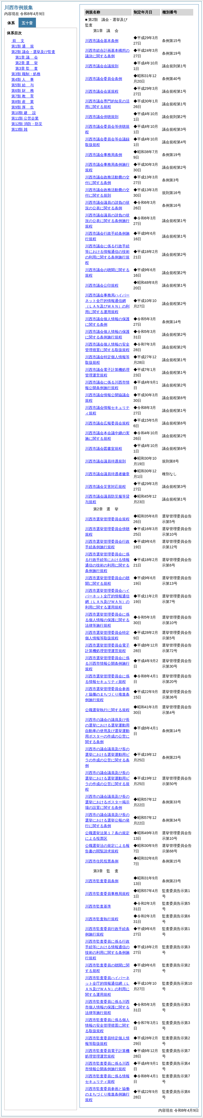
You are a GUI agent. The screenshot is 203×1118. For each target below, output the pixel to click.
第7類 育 (22, 96)
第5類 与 (22, 85)
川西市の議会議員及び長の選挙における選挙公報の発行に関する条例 (107, 820)
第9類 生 (22, 107)
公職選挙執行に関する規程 (107, 710)
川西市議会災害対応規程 (105, 486)
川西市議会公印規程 (101, 285)
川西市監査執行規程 (101, 919)
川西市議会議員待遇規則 (105, 461)
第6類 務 (22, 90)
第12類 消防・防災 (26, 124)
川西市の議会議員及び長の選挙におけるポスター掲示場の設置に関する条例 (107, 802)
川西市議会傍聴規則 (101, 117)
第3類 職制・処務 (25, 74)
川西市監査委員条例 (101, 881)
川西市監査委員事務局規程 (107, 893)
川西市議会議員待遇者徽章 (107, 474)
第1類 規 (22, 46)
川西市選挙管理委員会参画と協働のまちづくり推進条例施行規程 (107, 694)
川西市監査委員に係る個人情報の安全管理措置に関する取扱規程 (107, 1025)
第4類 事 (22, 79)
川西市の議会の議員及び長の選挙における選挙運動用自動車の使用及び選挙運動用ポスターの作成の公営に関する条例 (107, 731)
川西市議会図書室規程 (103, 448)
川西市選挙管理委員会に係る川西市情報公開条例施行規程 (107, 663)
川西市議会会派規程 (101, 91)
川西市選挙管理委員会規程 (107, 519)
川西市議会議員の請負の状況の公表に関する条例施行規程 (107, 220)
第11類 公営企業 (25, 118)
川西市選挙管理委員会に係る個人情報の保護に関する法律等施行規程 (107, 620)
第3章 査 (26, 68)
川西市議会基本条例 (101, 41)
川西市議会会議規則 (101, 66)
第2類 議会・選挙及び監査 (33, 52)
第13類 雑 (19, 129)
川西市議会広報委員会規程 (107, 423)
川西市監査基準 (98, 906)
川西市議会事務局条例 (103, 155)
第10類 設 (23, 113)
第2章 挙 (26, 63)
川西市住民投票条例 (101, 861)
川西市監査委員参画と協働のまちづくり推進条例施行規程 (107, 1094)
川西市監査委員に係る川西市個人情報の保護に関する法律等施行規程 (107, 1007)
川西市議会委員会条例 (103, 79)
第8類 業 (22, 102)
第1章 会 (26, 57)
